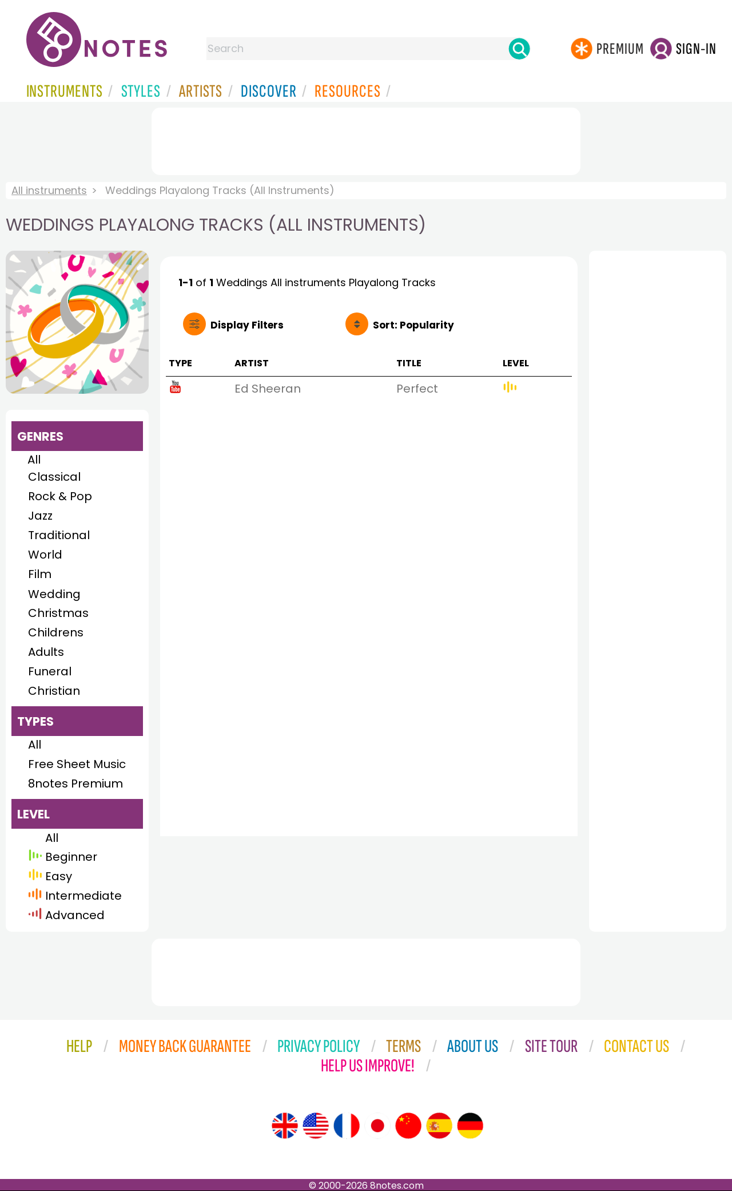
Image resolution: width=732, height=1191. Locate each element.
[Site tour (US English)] (315, 1125)
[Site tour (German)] (470, 1125)
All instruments (49, 190)
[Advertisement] (366, 139)
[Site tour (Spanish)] (439, 1125)
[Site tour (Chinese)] (408, 1125)
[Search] (519, 49)
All (34, 460)
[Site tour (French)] (346, 1125)
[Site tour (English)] (284, 1125)
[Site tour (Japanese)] (377, 1125)
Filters (247, 325)
